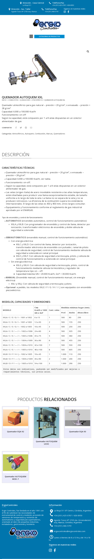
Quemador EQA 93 (77, 431)
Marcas (49, 133)
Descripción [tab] (15, 154)
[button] (88, 51)
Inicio (4, 100)
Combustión (13, 100)
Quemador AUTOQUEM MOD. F (15, 477)
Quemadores (25, 100)
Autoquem (29, 133)
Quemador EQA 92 (15, 431)
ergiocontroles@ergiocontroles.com (69, 531)
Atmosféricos (37, 100)
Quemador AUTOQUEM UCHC (46, 442)
